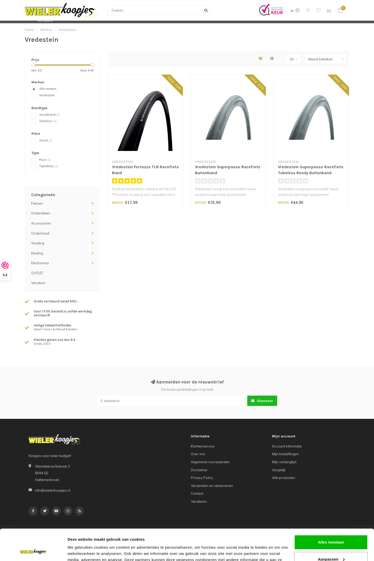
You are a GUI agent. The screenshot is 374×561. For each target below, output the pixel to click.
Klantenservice (203, 446)
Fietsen (37, 203)
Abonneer (262, 401)
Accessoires (41, 223)
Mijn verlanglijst (284, 462)
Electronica (40, 263)
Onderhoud (40, 233)
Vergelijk (279, 470)
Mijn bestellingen (285, 454)
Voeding (37, 243)
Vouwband (49, 114)
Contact (197, 493)
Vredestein (47, 95)
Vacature (38, 283)
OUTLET (37, 273)
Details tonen (79, 551)
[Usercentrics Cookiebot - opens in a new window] (33, 551)
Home (29, 30)
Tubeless (48, 121)
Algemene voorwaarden (210, 462)
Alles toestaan (331, 513)
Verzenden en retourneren (212, 486)
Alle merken (47, 89)
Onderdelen (40, 213)
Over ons (198, 454)
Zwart (45, 140)
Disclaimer (199, 470)
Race (45, 160)
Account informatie (287, 446)
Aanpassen (331, 529)
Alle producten (283, 478)
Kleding (37, 253)
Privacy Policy (202, 478)
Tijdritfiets (48, 166)
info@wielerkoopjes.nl (52, 490)
